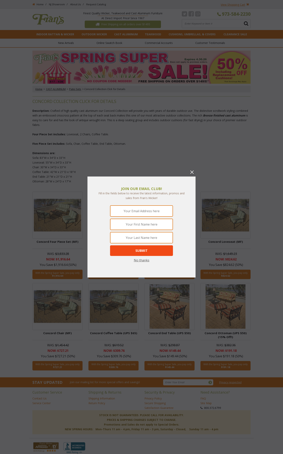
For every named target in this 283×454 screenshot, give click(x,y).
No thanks (141, 260)
